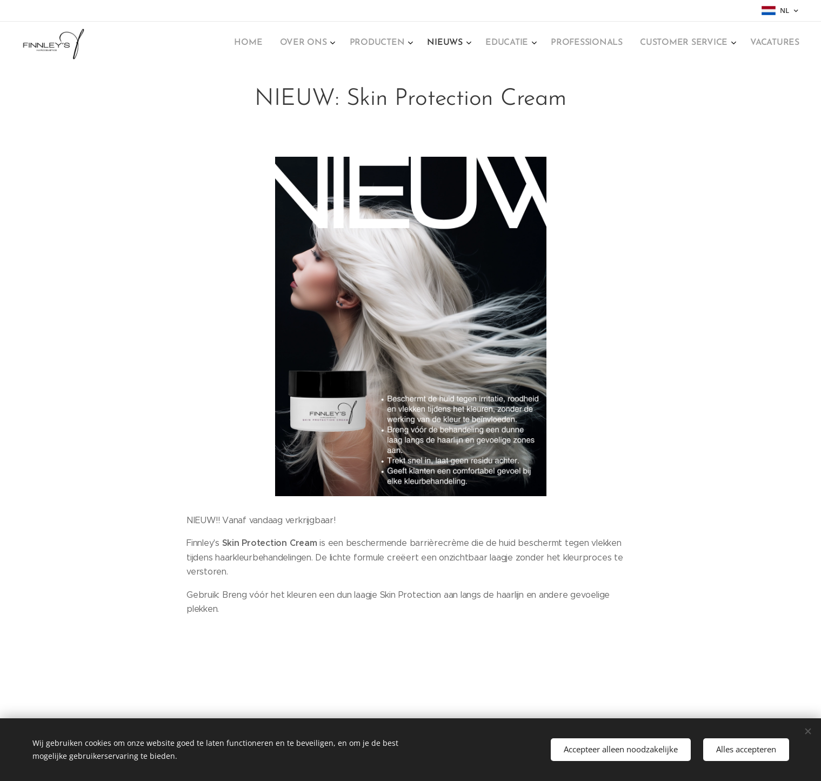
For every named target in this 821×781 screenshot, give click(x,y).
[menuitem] (654, 43)
